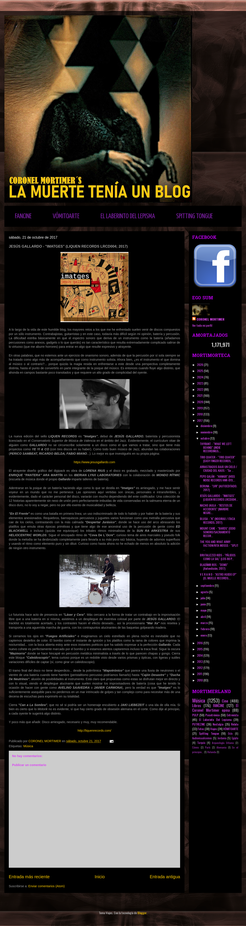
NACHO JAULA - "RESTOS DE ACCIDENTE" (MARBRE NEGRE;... (216, 509)
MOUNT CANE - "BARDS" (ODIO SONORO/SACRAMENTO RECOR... (217, 532)
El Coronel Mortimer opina (215, 708)
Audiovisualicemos (202, 738)
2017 (200, 420)
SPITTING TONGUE (194, 216)
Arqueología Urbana (223, 743)
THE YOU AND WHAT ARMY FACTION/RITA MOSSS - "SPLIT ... (219, 545)
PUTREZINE (198, 724)
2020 (200, 401)
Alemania (221, 747)
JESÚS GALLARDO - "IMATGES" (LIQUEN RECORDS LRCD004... (219, 497)
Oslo (230, 733)
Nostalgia (218, 724)
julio (203, 598)
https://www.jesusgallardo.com (94, 462)
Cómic (195, 747)
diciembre (207, 425)
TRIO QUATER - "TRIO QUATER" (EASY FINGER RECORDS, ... (217, 459)
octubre (205, 438)
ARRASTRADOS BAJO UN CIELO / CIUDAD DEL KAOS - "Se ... (218, 468)
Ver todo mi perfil (202, 325)
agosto (205, 591)
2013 (200, 661)
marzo (204, 622)
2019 (200, 408)
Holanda (211, 752)
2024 (200, 377)
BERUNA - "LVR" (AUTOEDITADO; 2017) (218, 488)
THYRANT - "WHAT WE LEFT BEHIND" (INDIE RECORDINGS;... (216, 447)
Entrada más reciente (29, 876)
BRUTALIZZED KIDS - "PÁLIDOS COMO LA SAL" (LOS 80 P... (217, 557)
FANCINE (23, 216)
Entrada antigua (165, 876)
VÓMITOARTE (66, 216)
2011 (200, 673)
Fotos (201, 728)
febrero (205, 628)
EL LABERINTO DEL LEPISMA (128, 216)
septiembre (208, 585)
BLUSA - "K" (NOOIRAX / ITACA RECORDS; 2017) (217, 520)
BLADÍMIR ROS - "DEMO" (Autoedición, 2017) (214, 566)
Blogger (142, 912)
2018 (200, 414)
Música (28, 746)
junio (203, 604)
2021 (200, 395)
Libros (196, 705)
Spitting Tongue (209, 733)
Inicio (100, 876)
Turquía (201, 743)
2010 (200, 680)
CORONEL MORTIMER (210, 319)
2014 (200, 655)
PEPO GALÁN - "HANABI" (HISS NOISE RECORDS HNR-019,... (217, 478)
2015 (200, 649)
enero (204, 635)
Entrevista (232, 715)
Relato (234, 724)
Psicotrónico (212, 715)
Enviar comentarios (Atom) (46, 886)
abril (203, 616)
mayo (204, 610)
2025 (200, 370)
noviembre (207, 432)
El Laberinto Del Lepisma (215, 719)
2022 (200, 389)
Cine (225, 701)
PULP (195, 715)
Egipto (235, 738)
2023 (200, 383)
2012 (200, 667)
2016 (200, 642)
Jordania (221, 738)
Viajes (213, 728)
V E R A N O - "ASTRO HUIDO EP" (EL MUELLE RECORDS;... (218, 576)
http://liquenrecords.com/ (94, 730)
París (207, 747)
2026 (200, 364)
